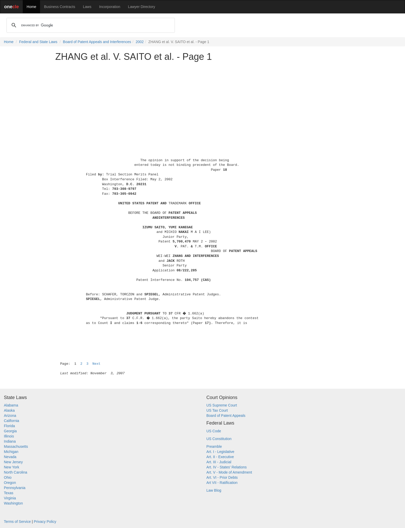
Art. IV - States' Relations (226, 467)
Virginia (10, 498)
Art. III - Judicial (218, 462)
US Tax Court (217, 410)
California (11, 421)
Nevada (10, 457)
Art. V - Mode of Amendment (229, 472)
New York (11, 467)
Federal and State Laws (38, 42)
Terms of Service (17, 521)
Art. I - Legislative (220, 452)
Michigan (11, 452)
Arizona (10, 415)
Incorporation (109, 7)
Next (96, 364)
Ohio (8, 477)
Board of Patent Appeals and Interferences (97, 42)
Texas (8, 493)
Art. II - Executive (220, 457)
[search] (90, 25)
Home (31, 7)
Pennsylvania (14, 488)
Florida (9, 426)
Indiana (10, 441)
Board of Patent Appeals (225, 415)
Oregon (10, 483)
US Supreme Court (221, 405)
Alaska (9, 410)
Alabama (11, 405)
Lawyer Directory (141, 7)
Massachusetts (16, 446)
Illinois (9, 436)
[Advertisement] (202, 102)
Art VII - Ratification (222, 483)
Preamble (214, 446)
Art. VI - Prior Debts (222, 477)
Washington (13, 503)
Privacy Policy (45, 521)
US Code (213, 431)
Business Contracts (59, 7)
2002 (140, 42)
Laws (87, 7)
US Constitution (218, 439)
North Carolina (15, 472)
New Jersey (13, 462)
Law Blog (213, 490)
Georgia (10, 431)
